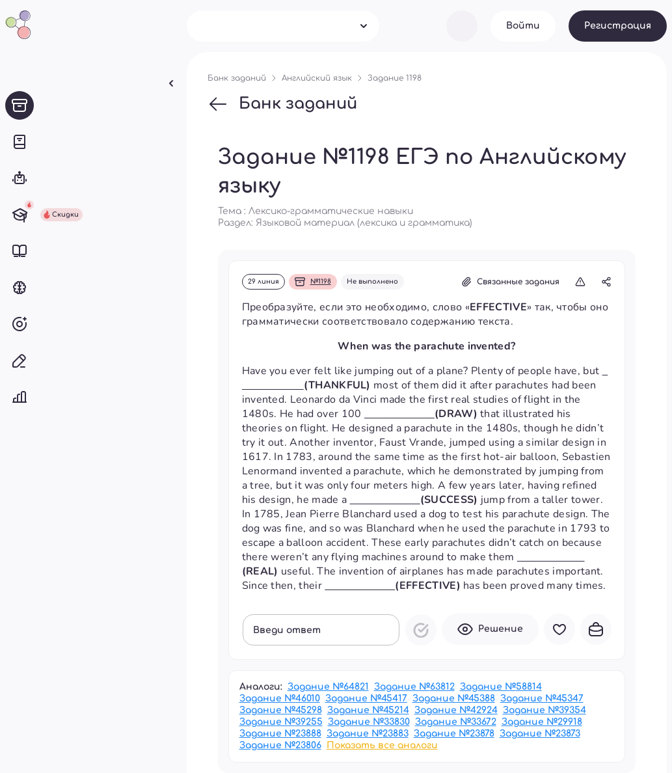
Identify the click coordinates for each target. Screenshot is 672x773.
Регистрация (617, 26)
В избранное (559, 629)
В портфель (596, 629)
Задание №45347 (542, 698)
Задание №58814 (501, 687)
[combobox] (283, 26)
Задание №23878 (454, 734)
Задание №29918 (542, 722)
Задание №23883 (368, 734)
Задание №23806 (280, 745)
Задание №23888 (280, 734)
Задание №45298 (280, 710)
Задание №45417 (366, 698)
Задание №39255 (281, 722)
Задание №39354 (544, 710)
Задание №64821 (328, 687)
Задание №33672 (455, 722)
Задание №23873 (540, 734)
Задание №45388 (453, 698)
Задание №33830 (369, 722)
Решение (490, 629)
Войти (523, 26)
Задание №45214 (368, 710)
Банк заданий (282, 104)
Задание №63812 (414, 687)
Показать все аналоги (382, 745)
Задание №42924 (456, 710)
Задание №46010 (279, 698)
